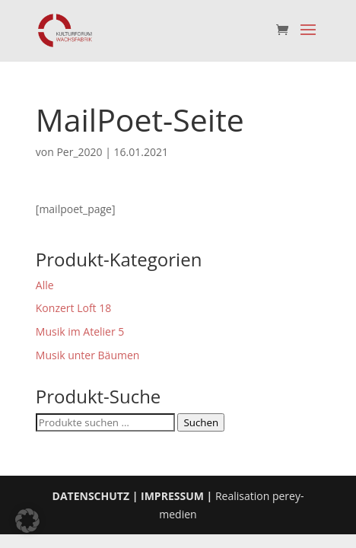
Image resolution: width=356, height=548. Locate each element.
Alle (45, 285)
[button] (27, 520)
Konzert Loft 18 (73, 308)
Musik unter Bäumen (88, 355)
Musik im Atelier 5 (80, 331)
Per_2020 (79, 152)
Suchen (200, 422)
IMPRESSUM (172, 496)
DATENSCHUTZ (91, 496)
